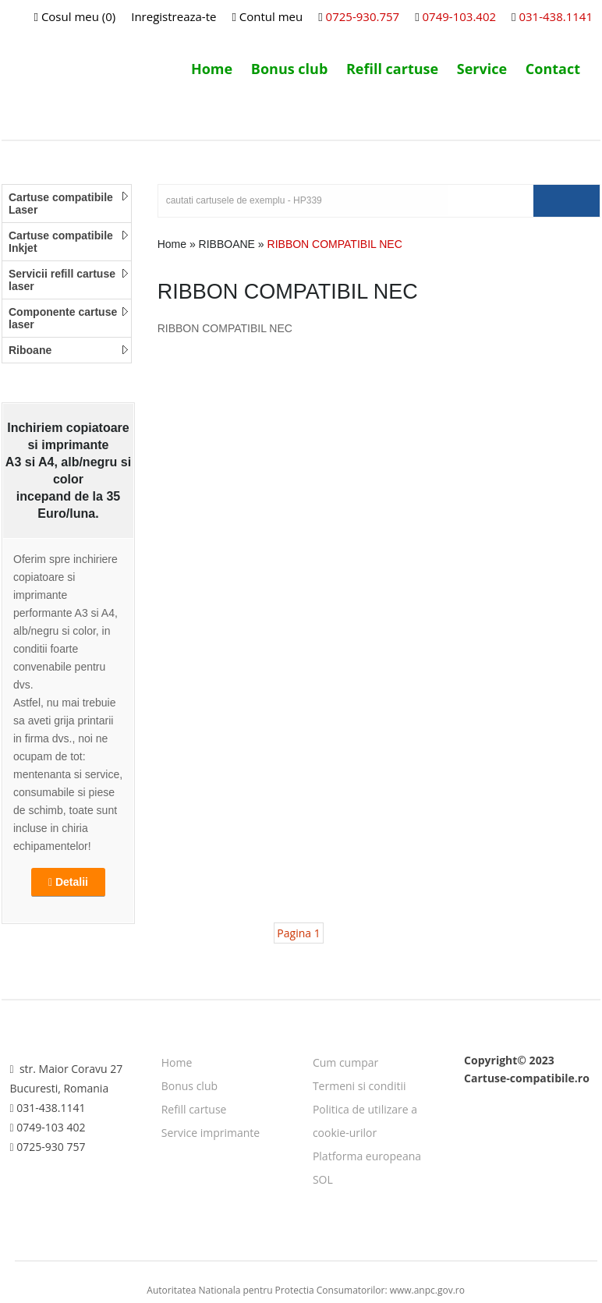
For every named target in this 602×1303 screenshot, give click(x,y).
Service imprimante (210, 1132)
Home (211, 68)
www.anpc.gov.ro (427, 1290)
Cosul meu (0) (75, 16)
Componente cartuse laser (68, 318)
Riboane (68, 350)
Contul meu (267, 16)
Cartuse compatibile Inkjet (68, 241)
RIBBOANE (227, 244)
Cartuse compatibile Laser (68, 203)
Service (482, 68)
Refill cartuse (392, 68)
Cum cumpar (345, 1062)
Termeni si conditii (359, 1085)
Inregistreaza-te (173, 16)
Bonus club (289, 68)
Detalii (68, 882)
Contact (553, 68)
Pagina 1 (298, 933)
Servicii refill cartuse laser (68, 279)
